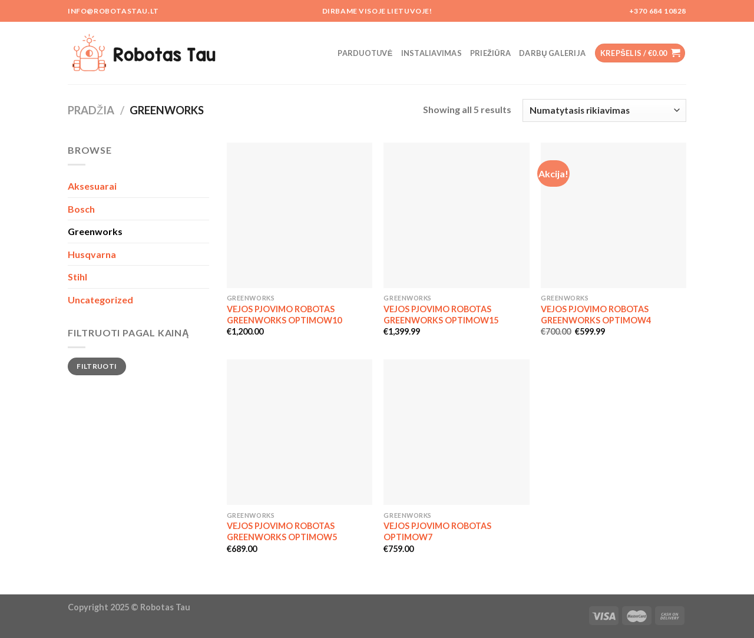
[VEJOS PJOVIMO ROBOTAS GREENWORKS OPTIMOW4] (613, 215)
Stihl (77, 276)
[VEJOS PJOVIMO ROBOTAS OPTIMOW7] (456, 432)
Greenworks (95, 231)
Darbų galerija (552, 53)
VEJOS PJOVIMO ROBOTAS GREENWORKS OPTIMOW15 (440, 314)
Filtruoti (97, 366)
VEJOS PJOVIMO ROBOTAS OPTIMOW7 (437, 531)
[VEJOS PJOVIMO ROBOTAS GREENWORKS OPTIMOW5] (299, 432)
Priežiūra (490, 53)
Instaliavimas (431, 53)
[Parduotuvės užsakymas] (604, 110)
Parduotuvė (365, 53)
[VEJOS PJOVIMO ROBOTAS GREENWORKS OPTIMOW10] (299, 215)
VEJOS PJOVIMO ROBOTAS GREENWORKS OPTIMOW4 (596, 314)
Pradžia (91, 110)
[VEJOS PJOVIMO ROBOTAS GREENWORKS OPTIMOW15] (456, 215)
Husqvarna (92, 254)
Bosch (81, 208)
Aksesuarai (92, 185)
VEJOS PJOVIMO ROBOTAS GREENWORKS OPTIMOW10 (284, 314)
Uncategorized (100, 299)
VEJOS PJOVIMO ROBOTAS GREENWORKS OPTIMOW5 (282, 531)
